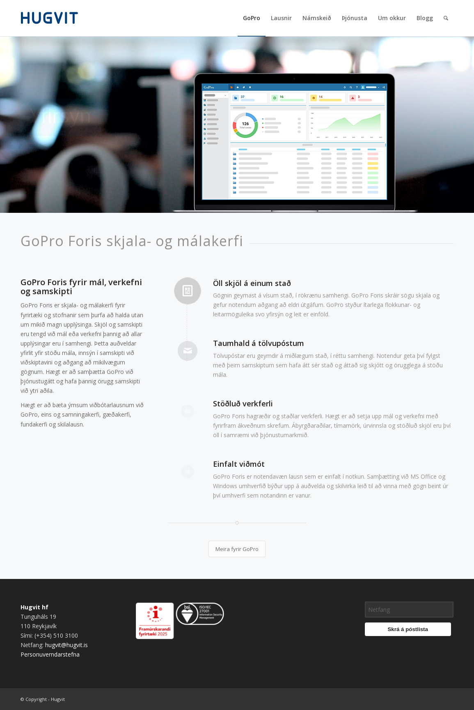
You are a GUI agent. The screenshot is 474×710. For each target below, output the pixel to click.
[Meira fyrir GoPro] (237, 549)
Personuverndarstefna (50, 654)
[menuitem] (252, 18)
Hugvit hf (34, 607)
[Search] (445, 18)
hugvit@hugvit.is (66, 645)
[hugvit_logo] (60, 18)
